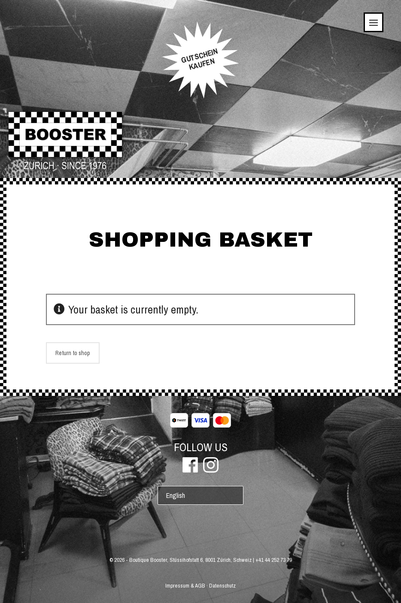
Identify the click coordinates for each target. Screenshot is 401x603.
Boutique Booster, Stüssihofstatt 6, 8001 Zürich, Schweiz (190, 560)
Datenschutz (222, 585)
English (175, 495)
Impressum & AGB (185, 585)
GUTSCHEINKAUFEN (199, 59)
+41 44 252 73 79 (273, 560)
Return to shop (72, 353)
